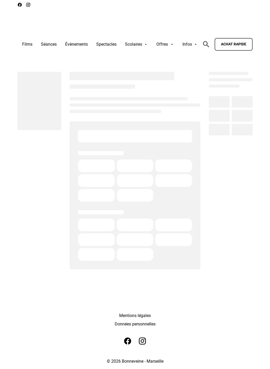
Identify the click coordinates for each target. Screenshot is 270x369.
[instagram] (28, 4)
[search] (206, 44)
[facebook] (19, 4)
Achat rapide (233, 44)
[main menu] (110, 44)
